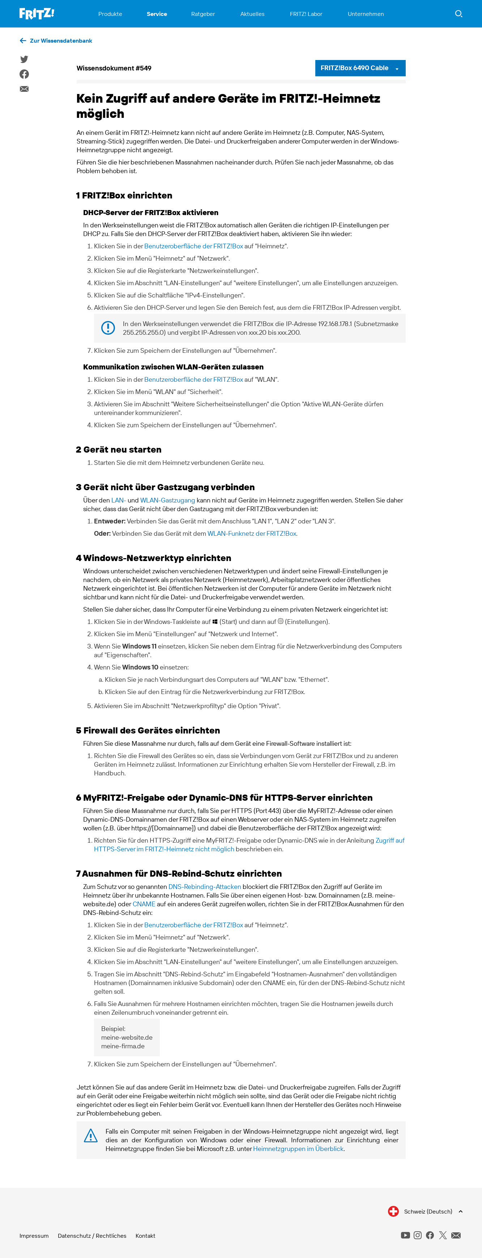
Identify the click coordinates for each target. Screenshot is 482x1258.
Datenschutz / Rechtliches (92, 1235)
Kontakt (145, 1235)
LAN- (118, 500)
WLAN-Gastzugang (167, 500)
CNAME (144, 904)
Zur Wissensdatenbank (61, 40)
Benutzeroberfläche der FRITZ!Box (193, 246)
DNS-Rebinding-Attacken (205, 886)
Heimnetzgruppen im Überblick (298, 1148)
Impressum (34, 1235)
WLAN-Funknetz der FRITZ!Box (252, 533)
